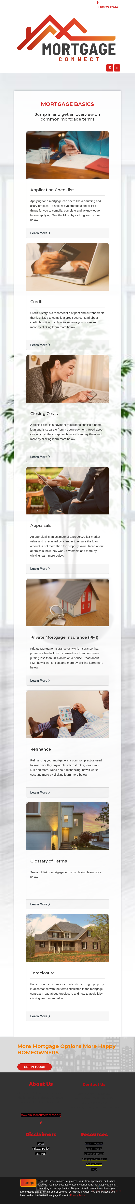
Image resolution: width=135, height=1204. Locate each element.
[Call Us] (109, 67)
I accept (28, 1183)
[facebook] (98, 2)
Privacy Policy (77, 1195)
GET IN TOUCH (34, 1066)
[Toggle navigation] (117, 67)
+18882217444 (107, 7)
